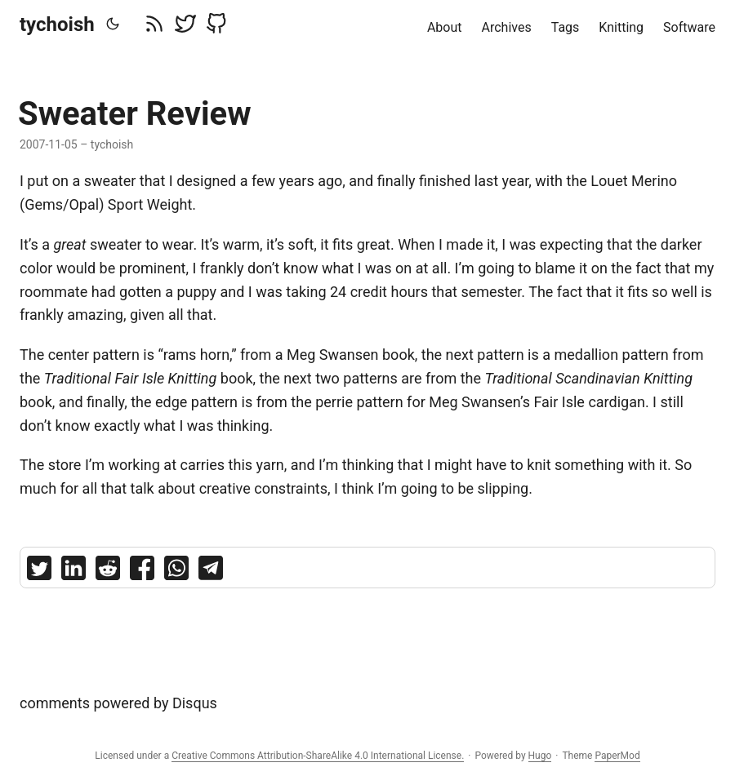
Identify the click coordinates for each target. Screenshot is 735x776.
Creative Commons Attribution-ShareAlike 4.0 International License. (318, 755)
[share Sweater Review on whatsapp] (176, 572)
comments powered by (118, 703)
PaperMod (617, 755)
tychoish (57, 24)
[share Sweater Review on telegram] (210, 572)
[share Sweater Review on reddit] (108, 572)
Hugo (540, 755)
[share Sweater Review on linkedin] (73, 572)
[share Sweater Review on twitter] (39, 572)
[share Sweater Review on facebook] (142, 572)
